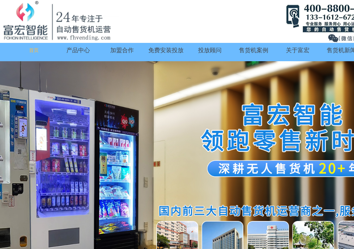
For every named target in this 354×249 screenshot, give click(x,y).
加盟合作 (122, 50)
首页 (34, 50)
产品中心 (78, 50)
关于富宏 (297, 50)
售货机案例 (253, 50)
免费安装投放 (166, 50)
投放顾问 (210, 50)
